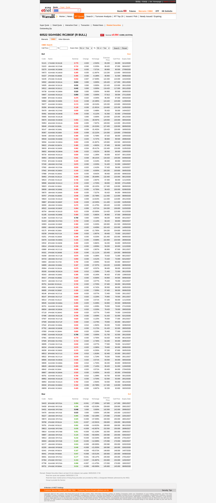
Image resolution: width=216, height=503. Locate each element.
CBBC (53, 39)
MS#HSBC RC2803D (55, 120)
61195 (44, 215)
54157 (44, 76)
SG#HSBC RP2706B (55, 432)
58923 (44, 186)
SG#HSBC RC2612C (55, 376)
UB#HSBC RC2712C (55, 259)
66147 (44, 297)
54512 (44, 88)
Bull (129, 394)
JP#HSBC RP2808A (55, 454)
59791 (44, 425)
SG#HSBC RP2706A (55, 428)
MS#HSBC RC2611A (55, 155)
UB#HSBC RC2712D (55, 281)
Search (89, 16)
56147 (44, 129)
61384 (44, 218)
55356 (44, 107)
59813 (44, 429)
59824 (44, 199)
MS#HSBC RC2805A (55, 287)
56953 (44, 158)
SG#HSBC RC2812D (55, 199)
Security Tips (167, 490)
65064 (44, 268)
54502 (44, 82)
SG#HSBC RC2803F (55, 208)
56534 (44, 139)
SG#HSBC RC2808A (55, 363)
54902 (44, 101)
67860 (44, 335)
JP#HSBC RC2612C (55, 300)
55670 (44, 120)
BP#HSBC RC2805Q (55, 107)
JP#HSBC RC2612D (55, 180)
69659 (44, 388)
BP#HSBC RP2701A (55, 403)
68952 (44, 379)
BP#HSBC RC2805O (55, 385)
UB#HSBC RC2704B (55, 66)
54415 (44, 403)
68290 (44, 350)
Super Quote (65, 7)
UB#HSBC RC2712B (55, 256)
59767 (44, 196)
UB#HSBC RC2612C (55, 338)
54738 (44, 92)
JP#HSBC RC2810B (55, 79)
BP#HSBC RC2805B (55, 243)
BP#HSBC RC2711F (55, 297)
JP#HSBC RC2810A (55, 268)
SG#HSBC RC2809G (55, 240)
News (69, 16)
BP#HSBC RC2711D (55, 249)
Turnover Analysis (103, 16)
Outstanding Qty (46, 29)
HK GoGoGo (167, 11)
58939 (44, 189)
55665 (44, 117)
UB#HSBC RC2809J (55, 265)
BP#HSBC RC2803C (55, 388)
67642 (44, 325)
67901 (44, 338)
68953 (44, 382)
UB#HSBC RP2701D (55, 416)
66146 (44, 294)
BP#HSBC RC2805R (55, 148)
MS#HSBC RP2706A (55, 409)
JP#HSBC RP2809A (55, 466)
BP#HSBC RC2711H (55, 357)
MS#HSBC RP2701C (55, 457)
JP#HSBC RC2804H (55, 331)
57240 (44, 164)
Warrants (44, 39)
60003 (44, 441)
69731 (44, 466)
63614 (44, 246)
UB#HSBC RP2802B (55, 447)
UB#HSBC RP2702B (55, 441)
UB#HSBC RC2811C (55, 88)
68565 (44, 360)
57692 (44, 167)
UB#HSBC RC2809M (55, 158)
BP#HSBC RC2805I (55, 230)
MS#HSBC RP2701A (55, 419)
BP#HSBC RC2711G (55, 353)
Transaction (85, 25)
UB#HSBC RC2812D (55, 211)
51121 (44, 63)
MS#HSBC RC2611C (55, 183)
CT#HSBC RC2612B (55, 63)
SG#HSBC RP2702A (55, 463)
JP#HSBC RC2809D (55, 196)
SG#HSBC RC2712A (55, 218)
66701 (44, 306)
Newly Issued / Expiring (150, 16)
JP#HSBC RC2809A (55, 237)
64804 (44, 262)
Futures (132, 11)
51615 (44, 66)
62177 (44, 444)
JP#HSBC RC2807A (55, 145)
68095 (44, 344)
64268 (44, 256)
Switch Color (169, 2)
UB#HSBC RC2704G (55, 221)
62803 (44, 224)
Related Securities (114, 25)
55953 (44, 123)
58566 (44, 183)
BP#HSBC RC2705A (55, 341)
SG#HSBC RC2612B (55, 334)
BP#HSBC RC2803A (55, 98)
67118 (44, 313)
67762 (44, 328)
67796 (44, 463)
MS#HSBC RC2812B (55, 117)
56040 (44, 126)
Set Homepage (155, 2)
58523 (44, 180)
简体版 (144, 2)
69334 (44, 385)
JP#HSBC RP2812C (55, 425)
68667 (44, 373)
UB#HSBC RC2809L (55, 129)
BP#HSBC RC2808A (55, 325)
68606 (44, 363)
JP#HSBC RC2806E (55, 278)
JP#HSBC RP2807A (55, 450)
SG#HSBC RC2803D (55, 72)
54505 (44, 85)
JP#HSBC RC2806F (55, 290)
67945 (44, 341)
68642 (44, 369)
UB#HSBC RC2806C (55, 274)
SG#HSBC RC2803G (55, 104)
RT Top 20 (118, 16)
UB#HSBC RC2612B (55, 316)
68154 (44, 347)
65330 (44, 271)
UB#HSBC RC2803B (55, 328)
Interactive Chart (71, 25)
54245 (44, 79)
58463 (44, 177)
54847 (44, 95)
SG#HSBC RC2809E (55, 215)
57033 (44, 161)
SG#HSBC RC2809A (55, 91)
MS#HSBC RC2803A (55, 360)
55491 (44, 114)
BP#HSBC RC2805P (55, 202)
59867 (44, 202)
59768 (44, 422)
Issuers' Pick (131, 16)
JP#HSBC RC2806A (55, 347)
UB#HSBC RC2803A (55, 309)
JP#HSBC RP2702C (55, 460)
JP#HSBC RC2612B (55, 246)
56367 (44, 133)
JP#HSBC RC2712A (55, 233)
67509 (44, 322)
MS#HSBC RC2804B (55, 114)
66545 (44, 303)
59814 (44, 432)
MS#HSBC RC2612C (55, 382)
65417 (44, 278)
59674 (44, 419)
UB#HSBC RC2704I (55, 262)
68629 (44, 366)
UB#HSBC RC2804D (55, 366)
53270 (44, 69)
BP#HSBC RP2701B (55, 406)
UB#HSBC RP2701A (55, 438)
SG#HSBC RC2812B (55, 306)
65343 (44, 275)
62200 (44, 447)
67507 (44, 319)
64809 (44, 265)
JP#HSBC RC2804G (55, 312)
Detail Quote (57, 25)
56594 (44, 142)
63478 (44, 240)
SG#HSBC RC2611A (55, 95)
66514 (44, 300)
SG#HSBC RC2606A (55, 303)
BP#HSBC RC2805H (55, 170)
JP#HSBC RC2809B (55, 252)
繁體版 (138, 2)
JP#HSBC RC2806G (55, 174)
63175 (44, 231)
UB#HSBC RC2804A (55, 372)
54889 (44, 98)
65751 (44, 284)
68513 (44, 353)
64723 (44, 259)
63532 (44, 243)
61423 (44, 221)
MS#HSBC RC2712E (55, 319)
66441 (44, 454)
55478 (44, 111)
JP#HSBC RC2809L (55, 126)
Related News (98, 25)
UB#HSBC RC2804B (55, 136)
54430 (44, 406)
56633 (44, 148)
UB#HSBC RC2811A (55, 82)
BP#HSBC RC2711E (55, 293)
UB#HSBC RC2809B (55, 227)
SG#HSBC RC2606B (55, 139)
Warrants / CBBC (146, 11)
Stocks (121, 11)
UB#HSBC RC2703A (55, 167)
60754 (44, 211)
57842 (44, 171)
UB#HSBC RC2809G (55, 205)
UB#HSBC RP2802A (55, 444)
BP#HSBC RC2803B (55, 161)
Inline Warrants (64, 39)
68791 (44, 376)
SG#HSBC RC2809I (55, 132)
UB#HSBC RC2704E (55, 164)
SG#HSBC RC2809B (55, 69)
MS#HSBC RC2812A (55, 123)
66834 (44, 309)
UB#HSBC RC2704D (55, 110)
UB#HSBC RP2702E (55, 413)
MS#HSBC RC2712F (55, 322)
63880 (44, 249)
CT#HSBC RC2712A (55, 344)
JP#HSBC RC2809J (55, 186)
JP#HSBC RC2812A (55, 177)
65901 (44, 287)
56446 (44, 136)
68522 (44, 357)
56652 (44, 151)
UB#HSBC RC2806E (55, 189)
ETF (157, 11)
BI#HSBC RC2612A (55, 284)
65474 (44, 281)
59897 (44, 435)
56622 (44, 145)
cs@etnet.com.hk (102, 490)
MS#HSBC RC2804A (55, 151)
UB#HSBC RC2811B (55, 85)
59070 (44, 193)
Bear (129, 54)
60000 (44, 205)
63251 (44, 237)
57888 (44, 174)
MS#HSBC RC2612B (55, 379)
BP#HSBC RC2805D (55, 350)
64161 (44, 253)
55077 (44, 104)
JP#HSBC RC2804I (54, 369)
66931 (44, 457)
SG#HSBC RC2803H (55, 142)
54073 (44, 73)
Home (62, 16)
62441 (44, 451)
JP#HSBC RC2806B (55, 76)
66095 (44, 290)
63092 (44, 227)
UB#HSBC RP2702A (55, 435)
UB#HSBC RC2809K (55, 101)
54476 (44, 413)
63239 (44, 234)
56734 (44, 155)
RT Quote (79, 16)
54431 (44, 409)
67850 (44, 331)
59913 (44, 438)
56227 (44, 416)
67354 (44, 460)
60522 (44, 208)
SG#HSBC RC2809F (55, 224)
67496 (44, 316)
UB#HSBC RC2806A (55, 192)
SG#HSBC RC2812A (55, 271)
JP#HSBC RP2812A (55, 422)
